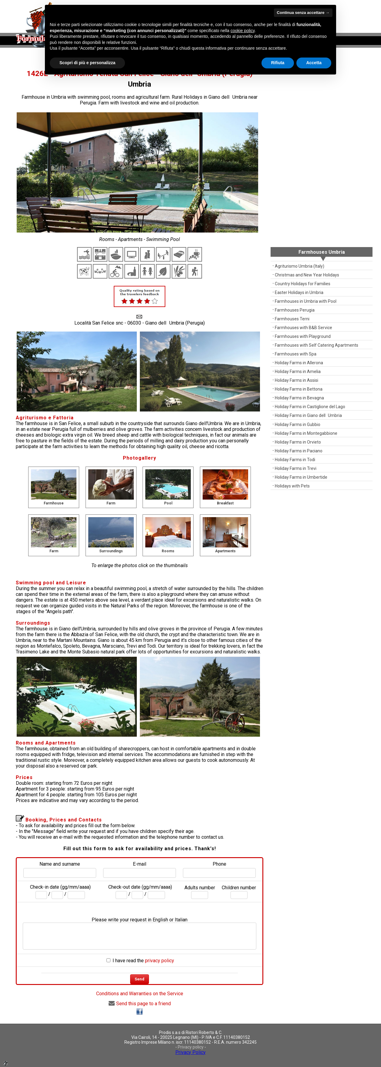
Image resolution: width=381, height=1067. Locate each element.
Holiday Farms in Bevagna (299, 397)
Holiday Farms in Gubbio (297, 424)
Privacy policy (191, 1047)
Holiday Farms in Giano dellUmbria (308, 415)
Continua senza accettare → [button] (303, 12)
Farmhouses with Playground (303, 336)
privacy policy (159, 960)
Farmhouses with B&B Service (303, 327)
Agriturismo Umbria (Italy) (299, 266)
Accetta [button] (314, 62)
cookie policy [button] (243, 30)
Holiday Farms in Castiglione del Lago (310, 406)
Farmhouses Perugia (295, 310)
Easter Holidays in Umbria (299, 292)
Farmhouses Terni (292, 318)
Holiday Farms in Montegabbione (306, 433)
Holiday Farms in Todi (295, 459)
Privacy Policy (190, 1052)
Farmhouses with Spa (295, 354)
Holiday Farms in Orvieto (298, 442)
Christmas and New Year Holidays (307, 275)
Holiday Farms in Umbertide (301, 477)
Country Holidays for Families (302, 283)
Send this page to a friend (140, 1003)
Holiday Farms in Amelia (298, 371)
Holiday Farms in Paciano (298, 450)
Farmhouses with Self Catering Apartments (316, 345)
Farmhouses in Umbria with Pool (305, 301)
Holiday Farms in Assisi (296, 380)
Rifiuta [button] (278, 62)
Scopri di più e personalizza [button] (87, 62)
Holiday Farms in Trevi (295, 468)
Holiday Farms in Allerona (299, 362)
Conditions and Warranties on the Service (139, 993)
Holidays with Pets (292, 486)
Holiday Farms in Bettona (298, 389)
